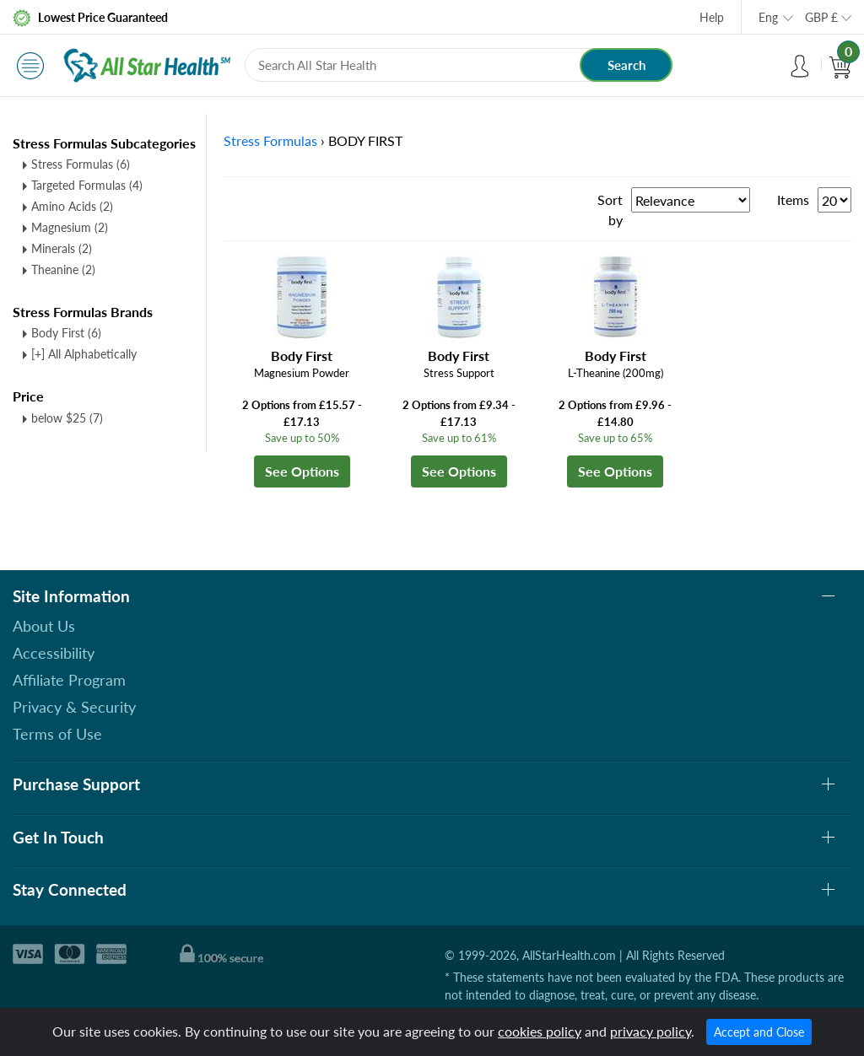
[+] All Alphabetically (84, 354)
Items (793, 199)
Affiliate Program (69, 680)
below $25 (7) (67, 418)
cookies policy (539, 1031)
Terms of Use (57, 734)
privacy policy (650, 1031)
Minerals (61, 248)
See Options (302, 471)
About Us (44, 626)
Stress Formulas (80, 164)
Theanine (63, 269)
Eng (768, 17)
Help (711, 17)
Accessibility (53, 653)
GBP (821, 17)
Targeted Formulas (87, 185)
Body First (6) (66, 333)
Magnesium (69, 227)
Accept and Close (759, 1032)
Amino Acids (72, 206)
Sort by (610, 209)
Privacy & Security (74, 707)
